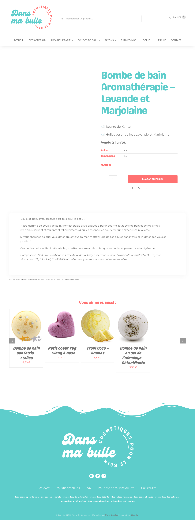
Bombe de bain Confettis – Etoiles (26, 353)
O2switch (135, 515)
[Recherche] (62, 18)
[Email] (146, 188)
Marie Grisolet (111, 515)
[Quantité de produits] (113, 179)
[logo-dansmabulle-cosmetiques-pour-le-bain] (31, 6)
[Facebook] (132, 188)
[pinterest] (97, 476)
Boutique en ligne (24, 279)
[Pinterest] (139, 188)
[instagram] (91, 476)
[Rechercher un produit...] (100, 18)
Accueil (12, 279)
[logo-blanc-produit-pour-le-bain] (97, 427)
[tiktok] (103, 476)
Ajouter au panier (152, 179)
